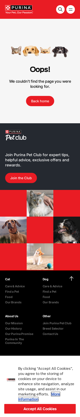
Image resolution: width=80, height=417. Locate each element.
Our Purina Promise (19, 334)
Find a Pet (12, 291)
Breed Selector (53, 328)
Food (8, 297)
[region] (40, 386)
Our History (13, 328)
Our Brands (13, 302)
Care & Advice (15, 286)
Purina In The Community (14, 341)
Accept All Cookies (40, 409)
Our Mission (14, 323)
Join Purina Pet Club (57, 323)
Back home (40, 101)
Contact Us (50, 334)
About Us (11, 316)
